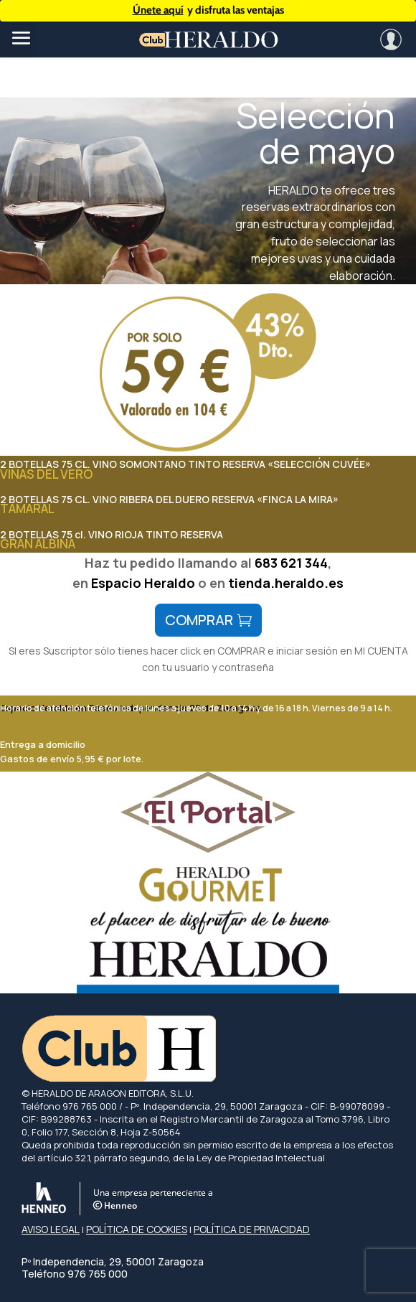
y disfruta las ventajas (208, 10)
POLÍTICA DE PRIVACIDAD (252, 1229)
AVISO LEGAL (51, 1229)
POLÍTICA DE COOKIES (136, 1229)
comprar (199, 619)
